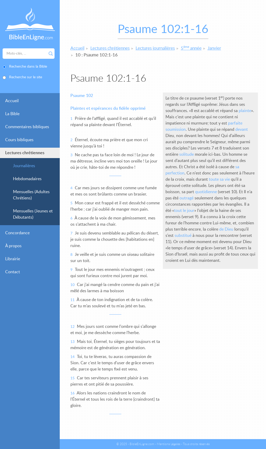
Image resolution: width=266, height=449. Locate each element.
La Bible (12, 114)
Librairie (12, 259)
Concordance (17, 233)
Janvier (214, 48)
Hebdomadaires (27, 179)
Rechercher (51, 53)
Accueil (12, 101)
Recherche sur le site (25, 77)
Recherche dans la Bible (28, 66)
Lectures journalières (155, 48)
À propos (13, 246)
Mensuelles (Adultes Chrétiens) (31, 195)
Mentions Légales (168, 444)
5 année (191, 48)
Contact (12, 272)
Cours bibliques (19, 140)
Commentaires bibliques (27, 127)
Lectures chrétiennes (24, 153)
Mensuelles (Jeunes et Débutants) (33, 214)
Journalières (24, 166)
